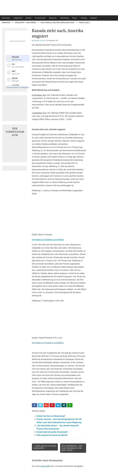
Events (28, 18)
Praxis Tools (84, 22)
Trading (83, 18)
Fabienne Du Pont (39, 40)
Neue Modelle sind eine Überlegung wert (57, 22)
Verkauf (93, 18)
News (74, 18)
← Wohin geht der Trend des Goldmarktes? (44, 447)
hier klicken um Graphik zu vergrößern (48, 240)
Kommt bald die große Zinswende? (52, 432)
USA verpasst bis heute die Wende (52, 435)
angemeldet (45, 466)
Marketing (64, 18)
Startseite (6, 18)
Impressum (6, 22)
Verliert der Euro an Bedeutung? (51, 416)
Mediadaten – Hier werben (25, 22)
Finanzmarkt (40, 18)
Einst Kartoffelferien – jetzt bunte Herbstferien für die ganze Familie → (72, 448)
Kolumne (53, 18)
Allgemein (18, 18)
